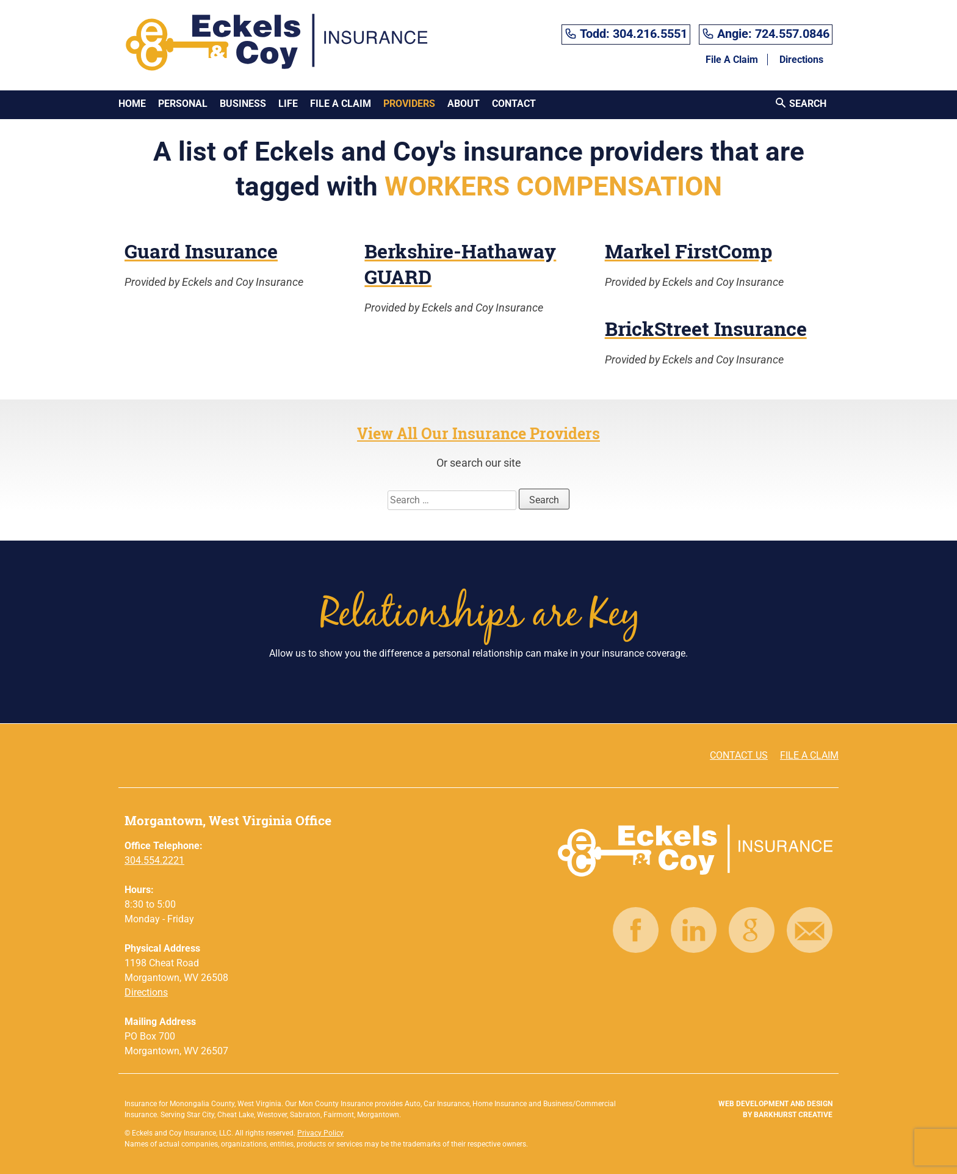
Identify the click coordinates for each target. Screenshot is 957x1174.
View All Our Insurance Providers (478, 433)
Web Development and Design (775, 1103)
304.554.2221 (154, 860)
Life (288, 103)
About (463, 103)
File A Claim (732, 59)
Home (132, 103)
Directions (801, 59)
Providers (409, 103)
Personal (183, 103)
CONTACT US (739, 755)
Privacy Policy (320, 1133)
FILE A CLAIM (809, 755)
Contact (514, 103)
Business (243, 103)
